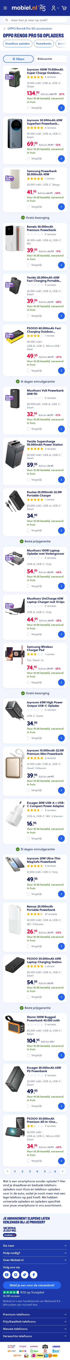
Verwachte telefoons (35, 1336)
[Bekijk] (61, 107)
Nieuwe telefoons (35, 1329)
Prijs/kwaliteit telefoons (35, 1322)
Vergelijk (36, 108)
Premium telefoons (35, 1314)
